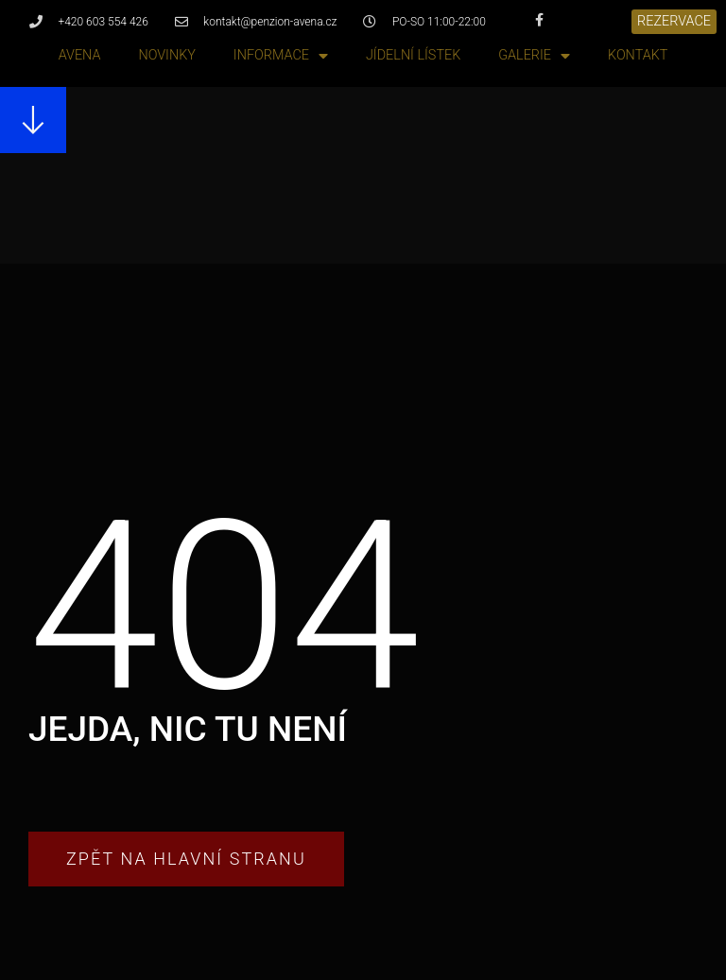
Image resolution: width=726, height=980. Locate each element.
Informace (280, 56)
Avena (80, 55)
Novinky (166, 55)
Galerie (534, 56)
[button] (674, 21)
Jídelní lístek (413, 55)
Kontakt (637, 55)
